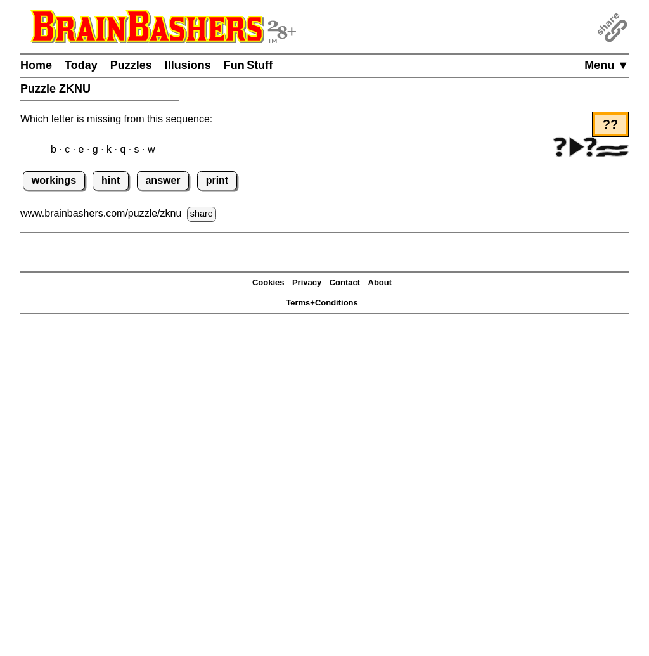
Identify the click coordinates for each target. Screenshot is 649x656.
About (380, 282)
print (217, 180)
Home (36, 65)
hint (110, 180)
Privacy (306, 282)
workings (54, 180)
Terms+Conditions (322, 302)
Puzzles (131, 65)
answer (162, 180)
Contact (345, 282)
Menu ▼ (606, 65)
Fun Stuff (248, 65)
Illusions (188, 65)
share (201, 214)
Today (81, 65)
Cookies (268, 282)
